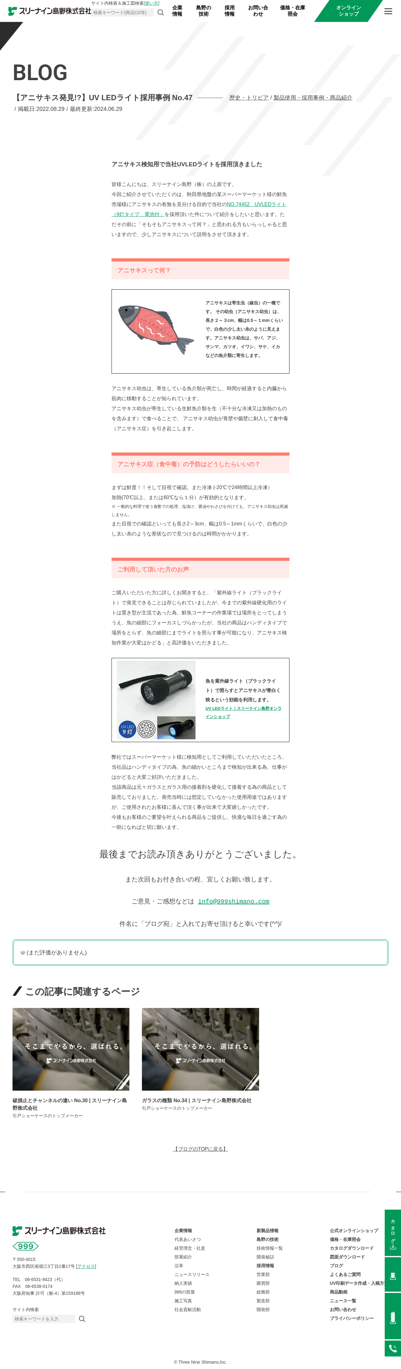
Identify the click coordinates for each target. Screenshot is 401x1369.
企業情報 (177, 11)
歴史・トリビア (249, 98)
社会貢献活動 (187, 1308)
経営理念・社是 (189, 1247)
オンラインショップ (348, 11)
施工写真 (183, 1300)
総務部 (263, 1291)
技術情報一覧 (270, 1247)
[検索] (160, 12)
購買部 (263, 1282)
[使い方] (151, 3)
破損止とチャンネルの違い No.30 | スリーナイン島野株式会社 (70, 1103)
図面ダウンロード (347, 1256)
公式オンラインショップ (354, 1229)
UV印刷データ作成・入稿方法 (359, 1282)
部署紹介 (183, 1256)
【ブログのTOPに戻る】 (200, 1148)
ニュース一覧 (343, 1300)
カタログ (392, 1229)
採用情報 (230, 11)
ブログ (336, 1265)
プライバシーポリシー (352, 1317)
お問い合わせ (258, 11)
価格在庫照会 (392, 1312)
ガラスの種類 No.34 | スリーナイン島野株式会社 (196, 1100)
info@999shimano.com (233, 901)
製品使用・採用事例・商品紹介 (312, 98)
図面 (392, 1270)
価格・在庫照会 (292, 11)
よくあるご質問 (345, 1273)
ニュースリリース (192, 1273)
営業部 (263, 1273)
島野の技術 (203, 11)
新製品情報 (268, 1229)
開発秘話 (265, 1256)
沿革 (178, 1265)
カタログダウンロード (352, 1247)
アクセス (86, 1265)
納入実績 (183, 1282)
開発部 (263, 1308)
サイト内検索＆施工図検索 (125, 3)
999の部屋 (184, 1291)
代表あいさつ (187, 1238)
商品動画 (338, 1291)
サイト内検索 (26, 1308)
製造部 (263, 1300)
